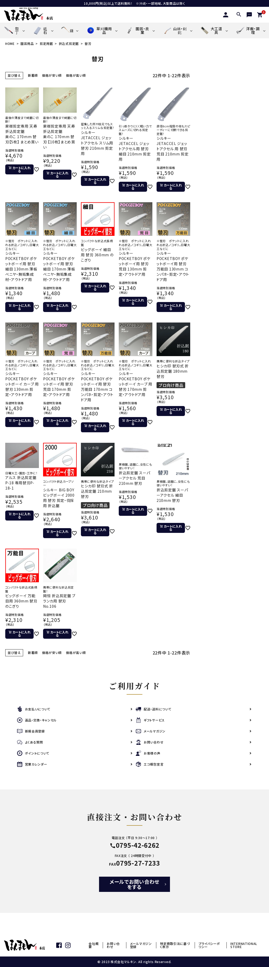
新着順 (33, 75)
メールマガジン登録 (141, 945)
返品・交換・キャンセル (37, 720)
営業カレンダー (32, 764)
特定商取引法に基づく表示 (175, 945)
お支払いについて (34, 709)
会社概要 (94, 945)
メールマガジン (150, 731)
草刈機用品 (99, 30)
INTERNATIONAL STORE (243, 945)
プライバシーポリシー (209, 945)
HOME (10, 43)
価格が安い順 (52, 75)
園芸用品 (27, 43)
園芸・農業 (137, 30)
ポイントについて (33, 753)
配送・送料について (153, 709)
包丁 (11, 30)
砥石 (39, 30)
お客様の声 (148, 753)
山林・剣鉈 (174, 30)
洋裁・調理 (247, 30)
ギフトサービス (150, 720)
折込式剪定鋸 (69, 43)
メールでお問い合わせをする (134, 884)
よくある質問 (30, 742)
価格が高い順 (76, 75)
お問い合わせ (149, 742)
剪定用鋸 (46, 43)
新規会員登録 (31, 731)
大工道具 (211, 30)
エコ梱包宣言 (149, 764)
